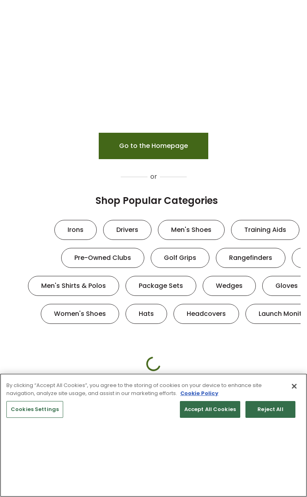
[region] (153, 435)
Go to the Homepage (153, 145)
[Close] (294, 386)
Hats (146, 313)
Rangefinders (250, 257)
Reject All (270, 409)
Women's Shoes (80, 313)
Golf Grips (180, 257)
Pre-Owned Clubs (102, 257)
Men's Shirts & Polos (73, 285)
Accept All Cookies (210, 409)
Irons (76, 229)
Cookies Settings (35, 409)
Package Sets (161, 285)
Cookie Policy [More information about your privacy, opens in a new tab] (199, 393)
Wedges (229, 285)
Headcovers (206, 313)
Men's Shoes (191, 229)
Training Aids (265, 229)
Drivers (127, 229)
